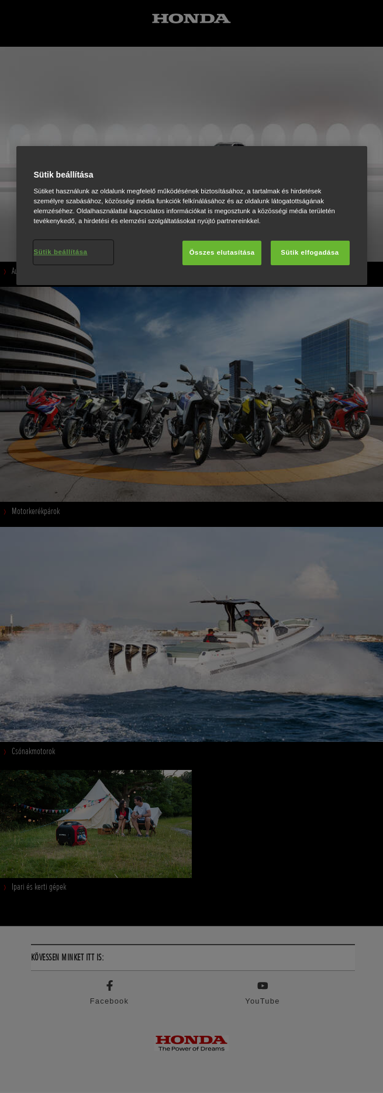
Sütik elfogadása (310, 252)
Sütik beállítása (61, 251)
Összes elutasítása (222, 252)
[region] (191, 216)
